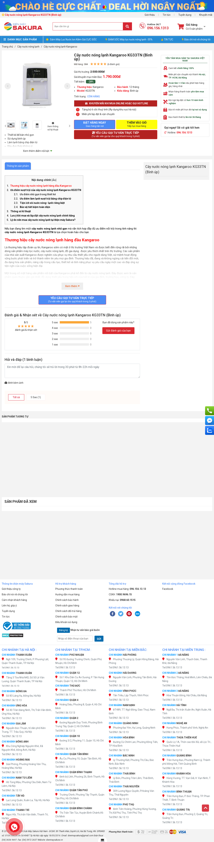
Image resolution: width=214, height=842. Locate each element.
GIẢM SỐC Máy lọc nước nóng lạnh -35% (129, 39)
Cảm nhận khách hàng (14, 600)
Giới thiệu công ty (11, 588)
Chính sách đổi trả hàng (68, 611)
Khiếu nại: (122, 600)
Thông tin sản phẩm (18, 166)
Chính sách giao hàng (67, 605)
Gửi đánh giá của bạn (118, 330)
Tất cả (16, 397)
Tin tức (166, 15)
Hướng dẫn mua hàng (67, 594)
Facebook (167, 588)
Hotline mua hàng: (127, 588)
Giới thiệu (150, 15)
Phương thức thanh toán (69, 588)
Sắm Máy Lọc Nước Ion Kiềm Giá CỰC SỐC (73, 39)
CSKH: (120, 594)
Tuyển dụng (184, 15)
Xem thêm (72, 286)
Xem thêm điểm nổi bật (36, 151)
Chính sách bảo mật (66, 616)
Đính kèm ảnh (14, 382)
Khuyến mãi (205, 15)
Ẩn (54, 180)
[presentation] (8, 86)
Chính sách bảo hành (67, 600)
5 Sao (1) (36, 397)
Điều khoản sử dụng (66, 622)
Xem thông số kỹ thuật (52, 126)
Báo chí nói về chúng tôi (196, 39)
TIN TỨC (167, 39)
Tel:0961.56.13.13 (10, 667)
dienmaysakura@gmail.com (80, 835)
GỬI (99, 638)
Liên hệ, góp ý (9, 605)
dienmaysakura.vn (54, 840)
